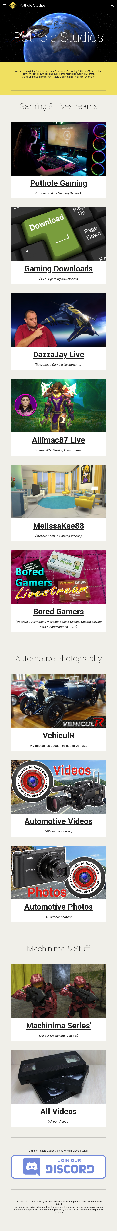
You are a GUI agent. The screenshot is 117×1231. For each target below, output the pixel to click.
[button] (4, 5)
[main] (58, 37)
